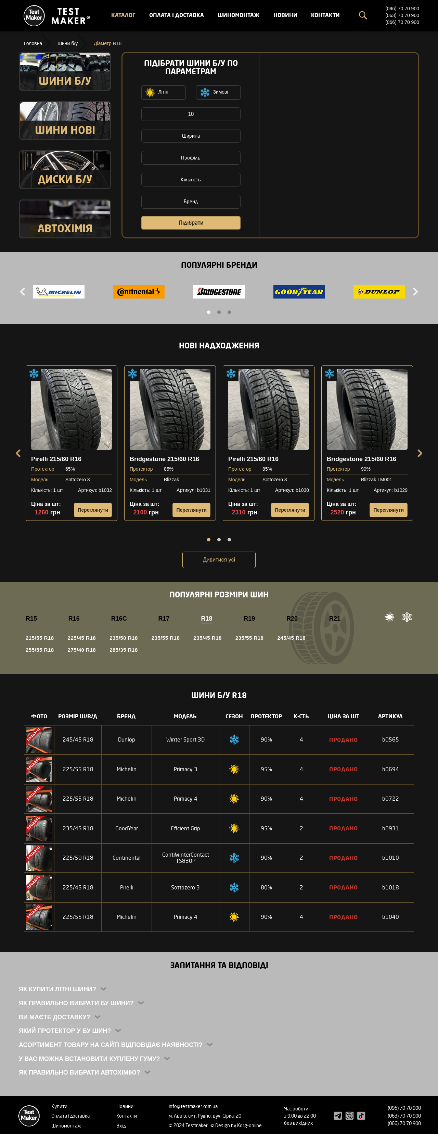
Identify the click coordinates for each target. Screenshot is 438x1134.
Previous (23, 292)
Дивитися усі (219, 560)
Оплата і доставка (176, 15)
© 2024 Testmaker (189, 1125)
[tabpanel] (59, 292)
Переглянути (93, 510)
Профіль (191, 158)
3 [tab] (229, 312)
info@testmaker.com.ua (193, 1106)
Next (415, 292)
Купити (59, 1106)
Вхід (121, 1125)
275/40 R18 (82, 650)
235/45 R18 (207, 638)
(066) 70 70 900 (402, 22)
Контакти (325, 15)
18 (191, 114)
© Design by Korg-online (236, 1125)
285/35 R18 (124, 650)
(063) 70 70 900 (402, 15)
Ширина (191, 136)
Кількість (191, 179)
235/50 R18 (124, 638)
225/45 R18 (82, 638)
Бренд (191, 201)
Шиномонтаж (239, 15)
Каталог (123, 15)
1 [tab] (208, 312)
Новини (285, 15)
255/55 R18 (40, 650)
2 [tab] (219, 312)
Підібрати (191, 222)
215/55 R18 (40, 638)
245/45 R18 (291, 638)
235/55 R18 (166, 638)
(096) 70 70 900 (402, 8)
